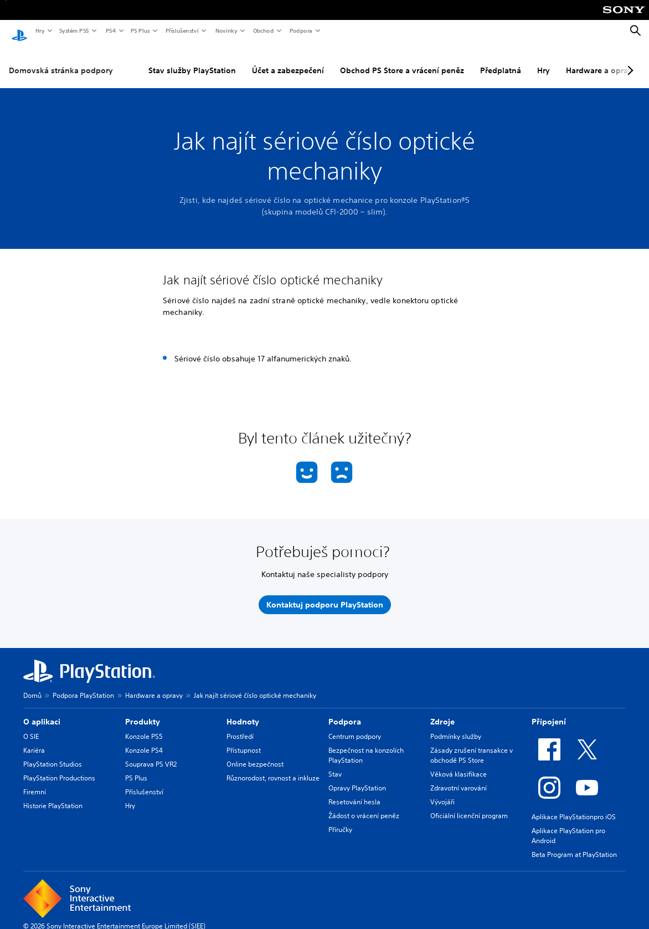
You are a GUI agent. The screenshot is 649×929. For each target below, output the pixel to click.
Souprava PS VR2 (151, 754)
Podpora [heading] (344, 712)
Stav (335, 764)
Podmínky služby (455, 726)
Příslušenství (181, 30)
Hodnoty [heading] (242, 712)
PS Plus (140, 30)
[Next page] (628, 60)
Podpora (300, 30)
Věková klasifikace (458, 764)
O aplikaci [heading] (41, 712)
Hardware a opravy (154, 685)
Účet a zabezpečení (288, 60)
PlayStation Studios (52, 754)
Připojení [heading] (549, 712)
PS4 (110, 30)
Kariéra (34, 740)
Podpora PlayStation (83, 685)
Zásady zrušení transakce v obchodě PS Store (471, 745)
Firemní (34, 782)
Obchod (263, 30)
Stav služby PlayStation (192, 60)
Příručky (340, 819)
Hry (39, 30)
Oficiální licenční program (469, 805)
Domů (32, 685)
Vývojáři (442, 792)
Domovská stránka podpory (61, 60)
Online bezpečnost (255, 754)
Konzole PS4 (144, 740)
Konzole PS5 (144, 726)
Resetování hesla (354, 792)
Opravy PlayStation (357, 778)
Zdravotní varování (458, 778)
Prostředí (240, 726)
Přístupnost (243, 740)
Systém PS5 (74, 30)
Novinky (226, 30)
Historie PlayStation (53, 795)
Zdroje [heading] (442, 712)
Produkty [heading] (142, 712)
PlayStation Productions (59, 768)
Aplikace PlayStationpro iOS (574, 806)
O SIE (31, 726)
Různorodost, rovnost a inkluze (273, 768)
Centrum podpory (354, 726)
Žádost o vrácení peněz (363, 805)
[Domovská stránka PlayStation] (19, 31)
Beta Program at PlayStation (574, 844)
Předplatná (500, 60)
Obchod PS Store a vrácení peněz (402, 60)
